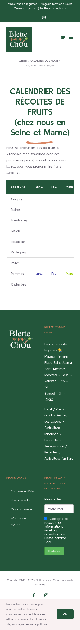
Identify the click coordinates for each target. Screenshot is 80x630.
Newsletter (52, 499)
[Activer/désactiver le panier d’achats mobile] (63, 37)
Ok (65, 614)
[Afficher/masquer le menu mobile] (71, 37)
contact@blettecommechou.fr (47, 8)
